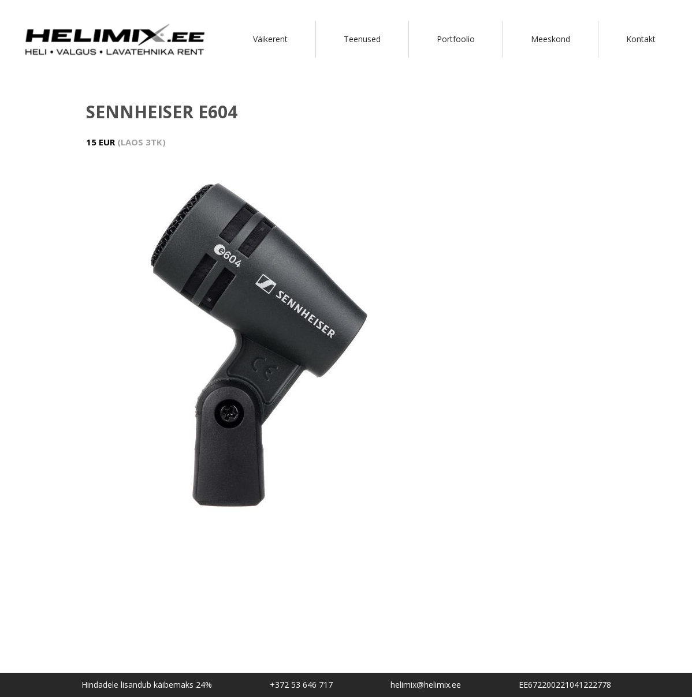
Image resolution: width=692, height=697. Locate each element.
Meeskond (550, 38)
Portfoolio (456, 38)
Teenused (362, 38)
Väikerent (270, 38)
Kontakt (641, 38)
